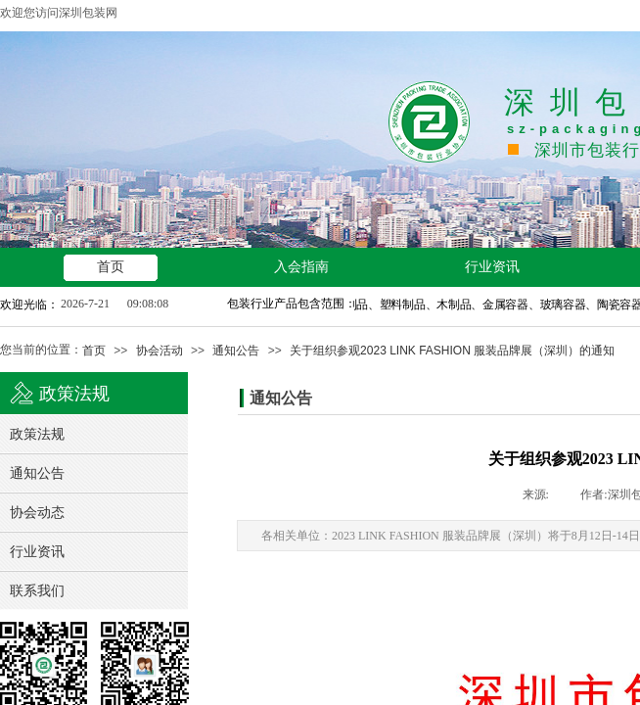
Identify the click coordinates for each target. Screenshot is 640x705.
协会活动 (159, 350)
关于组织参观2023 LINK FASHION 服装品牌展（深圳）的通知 (452, 350)
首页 (94, 350)
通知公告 (235, 350)
